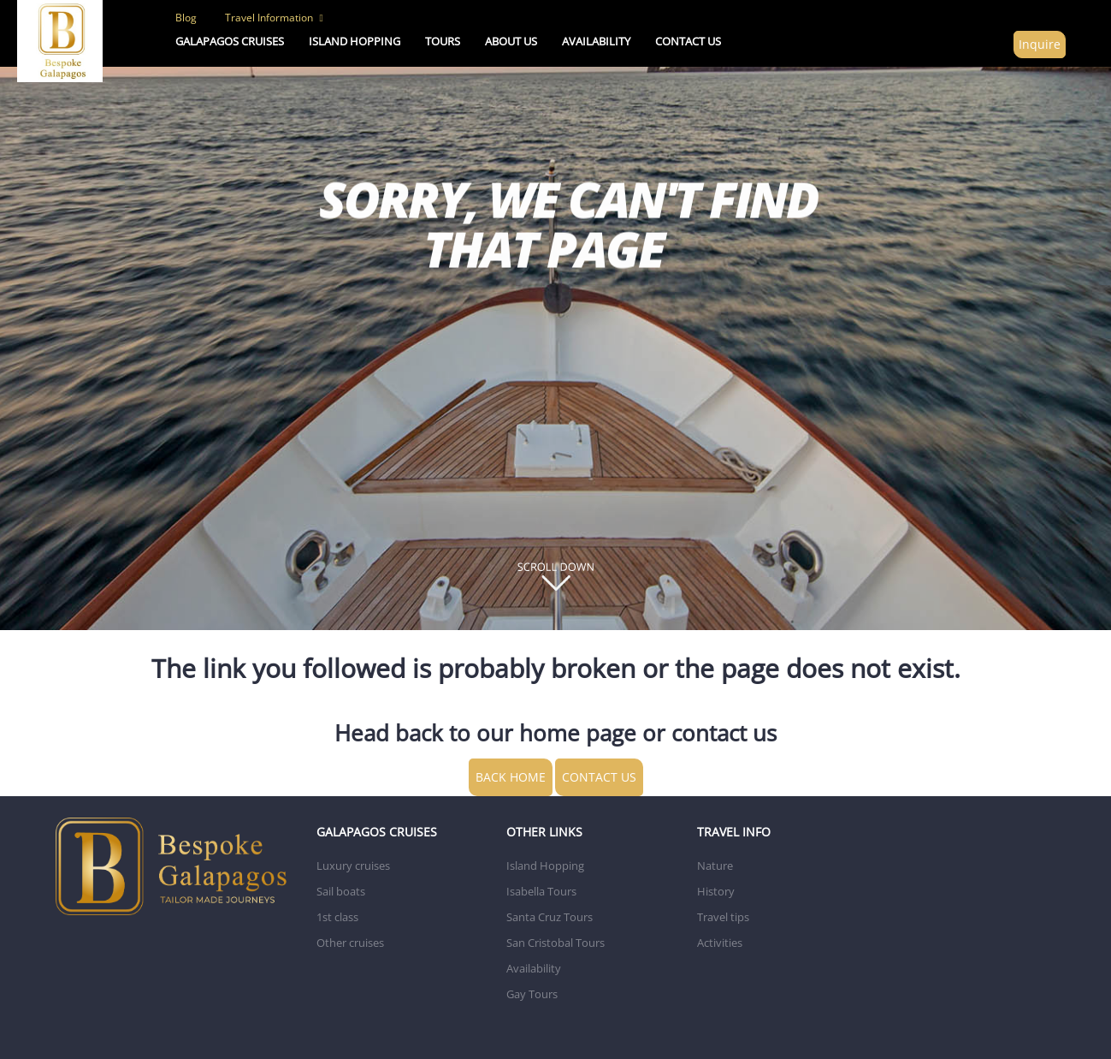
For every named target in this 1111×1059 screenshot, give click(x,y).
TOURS (442, 41)
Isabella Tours (541, 891)
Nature (715, 865)
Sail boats (340, 891)
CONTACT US (688, 41)
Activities (719, 942)
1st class (337, 917)
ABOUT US (511, 41)
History (716, 891)
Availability (533, 968)
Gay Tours (532, 994)
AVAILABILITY (596, 41)
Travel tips (723, 917)
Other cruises (350, 942)
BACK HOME (511, 777)
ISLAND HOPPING (354, 41)
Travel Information (274, 17)
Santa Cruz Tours (549, 917)
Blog (186, 17)
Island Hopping (545, 865)
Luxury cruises (353, 865)
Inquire (1040, 44)
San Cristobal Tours (555, 942)
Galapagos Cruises (229, 41)
